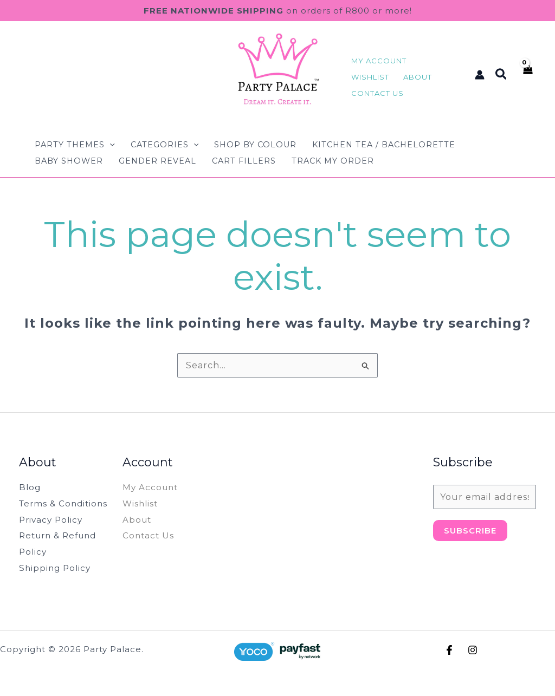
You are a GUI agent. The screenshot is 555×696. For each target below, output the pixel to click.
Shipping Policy (56, 568)
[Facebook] (449, 650)
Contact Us (149, 535)
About (137, 520)
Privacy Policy (52, 520)
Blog (30, 487)
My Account (151, 487)
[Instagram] (472, 650)
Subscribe (470, 530)
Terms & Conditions (65, 503)
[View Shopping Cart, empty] (527, 74)
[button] (501, 74)
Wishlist (141, 503)
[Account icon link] (480, 75)
